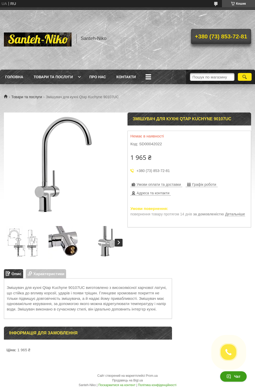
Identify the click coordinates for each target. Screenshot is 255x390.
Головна (14, 77)
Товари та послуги (53, 77)
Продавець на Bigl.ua (127, 380)
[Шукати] (245, 77)
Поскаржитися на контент (116, 385)
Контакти (126, 77)
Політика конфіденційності (157, 385)
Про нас (97, 77)
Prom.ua (152, 376)
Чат (233, 376)
